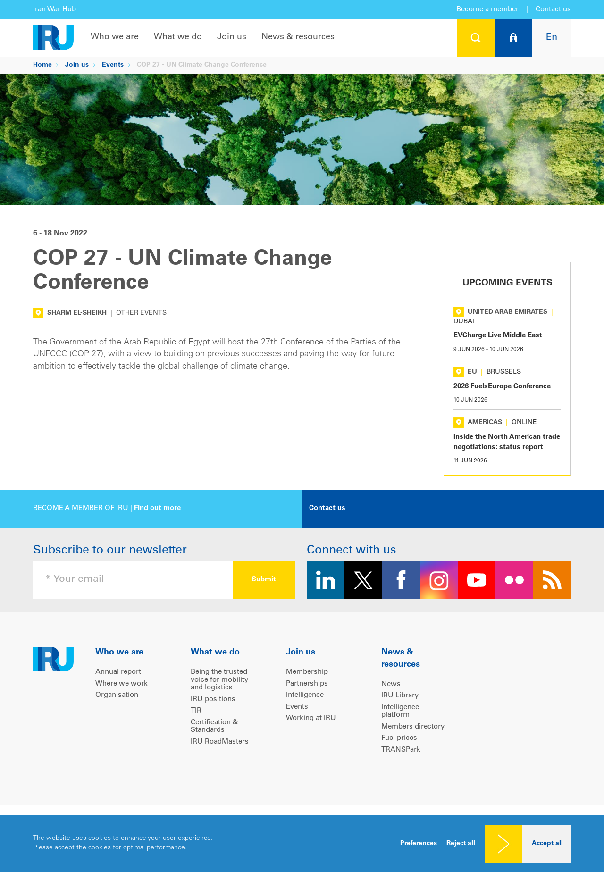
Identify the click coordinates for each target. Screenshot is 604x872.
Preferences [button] (418, 843)
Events (113, 65)
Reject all (460, 843)
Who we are (115, 37)
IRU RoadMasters (220, 742)
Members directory (413, 726)
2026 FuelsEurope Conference (502, 386)
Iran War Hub (54, 9)
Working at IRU (311, 718)
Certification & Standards (214, 726)
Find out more (157, 508)
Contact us (553, 9)
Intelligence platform (400, 711)
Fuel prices (399, 738)
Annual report (118, 672)
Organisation (116, 695)
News (391, 684)
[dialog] (302, 843)
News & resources (298, 37)
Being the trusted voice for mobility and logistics (219, 680)
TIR (196, 710)
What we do (178, 37)
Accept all (547, 843)
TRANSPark (400, 750)
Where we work (121, 684)
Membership (307, 672)
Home (42, 65)
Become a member (487, 9)
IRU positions (213, 699)
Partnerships (307, 684)
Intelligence (305, 695)
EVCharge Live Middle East (497, 335)
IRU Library (400, 695)
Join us (231, 37)
